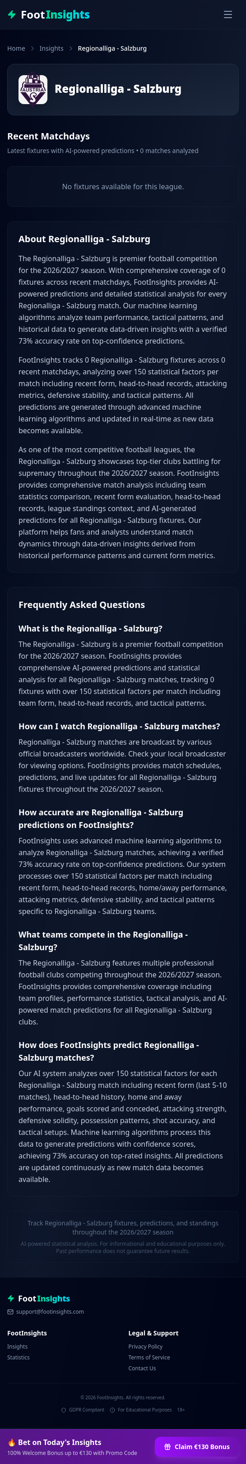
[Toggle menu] (228, 14)
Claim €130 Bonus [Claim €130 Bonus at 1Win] (197, 1446)
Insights (52, 48)
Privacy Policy (146, 1346)
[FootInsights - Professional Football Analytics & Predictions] (48, 14)
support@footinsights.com (45, 1312)
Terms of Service (149, 1357)
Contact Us (142, 1368)
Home (16, 48)
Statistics (18, 1357)
